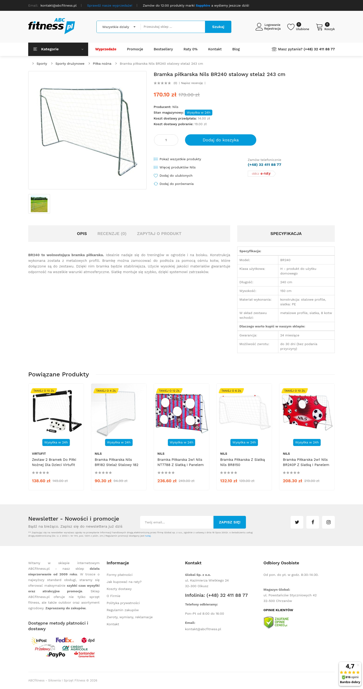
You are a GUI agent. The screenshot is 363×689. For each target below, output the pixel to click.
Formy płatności (120, 575)
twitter (297, 522)
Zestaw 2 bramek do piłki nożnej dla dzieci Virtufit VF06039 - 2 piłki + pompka (54, 467)
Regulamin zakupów (123, 610)
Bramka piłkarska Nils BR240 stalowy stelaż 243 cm (161, 63)
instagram (328, 522)
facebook (312, 522)
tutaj (148, 535)
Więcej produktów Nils (178, 167)
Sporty (42, 63)
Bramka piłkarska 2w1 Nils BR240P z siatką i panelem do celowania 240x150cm (306, 465)
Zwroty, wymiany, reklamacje (130, 617)
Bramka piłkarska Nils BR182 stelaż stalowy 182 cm (116, 465)
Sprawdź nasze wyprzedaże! (109, 5)
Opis (82, 233)
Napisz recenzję (192, 83)
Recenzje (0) (111, 233)
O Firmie (113, 596)
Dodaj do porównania (177, 184)
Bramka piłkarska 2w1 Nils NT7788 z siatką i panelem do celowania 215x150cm (181, 465)
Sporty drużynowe (69, 63)
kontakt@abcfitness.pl (203, 629)
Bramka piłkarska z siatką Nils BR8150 (242, 462)
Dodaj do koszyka (221, 139)
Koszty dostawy (119, 589)
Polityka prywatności (123, 603)
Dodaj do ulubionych (176, 175)
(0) (175, 83)
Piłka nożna (102, 63)
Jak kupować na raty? (124, 582)
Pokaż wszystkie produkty (180, 159)
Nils (175, 107)
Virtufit (39, 453)
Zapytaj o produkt (159, 233)
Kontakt (113, 624)
